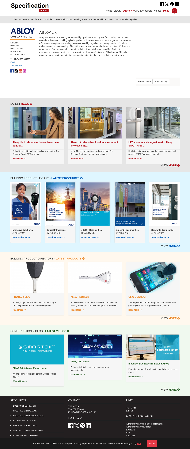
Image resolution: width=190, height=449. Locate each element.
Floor (86, 19)
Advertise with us (98, 19)
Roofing (78, 19)
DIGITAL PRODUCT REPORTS (25, 435)
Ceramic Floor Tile (63, 19)
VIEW (170, 165)
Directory (17, 19)
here (139, 443)
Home (109, 10)
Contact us (113, 19)
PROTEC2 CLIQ (21, 297)
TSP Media (131, 408)
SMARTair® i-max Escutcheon (29, 368)
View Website (16, 65)
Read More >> (19, 158)
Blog (128, 433)
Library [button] (117, 10)
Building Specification (24, 406)
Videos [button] (157, 10)
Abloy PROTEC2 (80, 297)
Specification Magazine (25, 411)
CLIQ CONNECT (137, 297)
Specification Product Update (28, 416)
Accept (152, 443)
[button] (166, 10)
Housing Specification (24, 421)
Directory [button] (128, 10)
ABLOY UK (20, 233)
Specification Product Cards (28, 431)
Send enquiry (161, 81)
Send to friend (144, 81)
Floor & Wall (29, 19)
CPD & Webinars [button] (143, 10)
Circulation (131, 435)
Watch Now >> (20, 381)
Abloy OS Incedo (80, 361)
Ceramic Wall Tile (44, 19)
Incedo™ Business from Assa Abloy (148, 363)
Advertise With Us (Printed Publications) (144, 424)
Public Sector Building (24, 426)
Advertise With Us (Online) (138, 427)
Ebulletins (130, 430)
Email (12, 62)
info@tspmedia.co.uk (83, 412)
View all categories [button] (128, 19)
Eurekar (129, 411)
